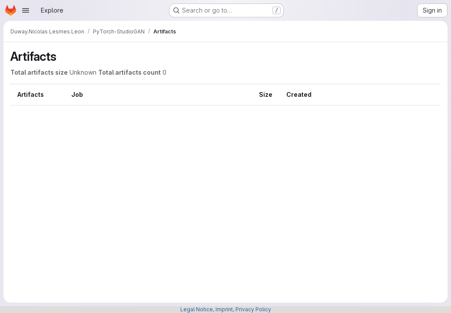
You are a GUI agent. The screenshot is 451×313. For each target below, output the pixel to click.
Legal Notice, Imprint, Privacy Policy (225, 309)
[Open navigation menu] (26, 10)
